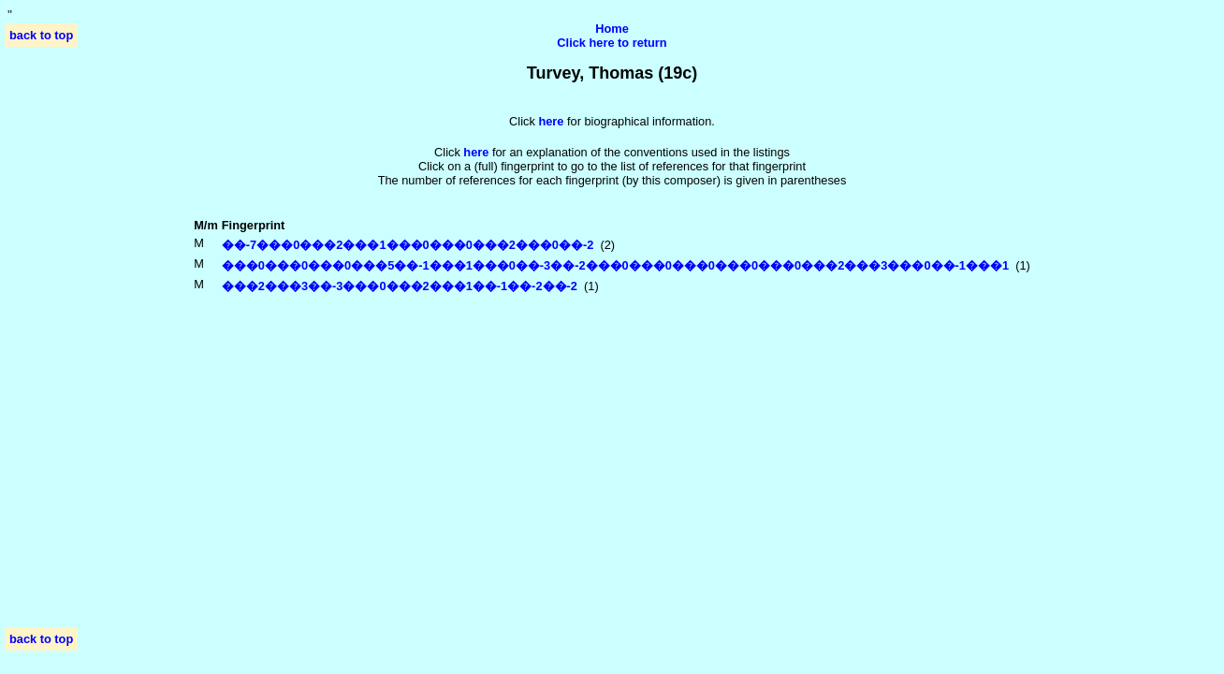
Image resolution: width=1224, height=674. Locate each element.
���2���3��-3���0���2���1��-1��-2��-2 (399, 286)
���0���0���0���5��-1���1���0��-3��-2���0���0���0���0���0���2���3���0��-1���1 (615, 265)
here (475, 152)
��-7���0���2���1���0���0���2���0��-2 (408, 245)
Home (612, 29)
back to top (41, 35)
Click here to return (611, 43)
